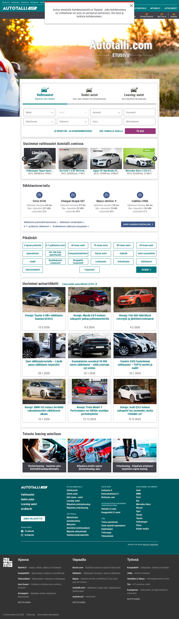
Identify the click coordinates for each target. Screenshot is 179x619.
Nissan (139, 507)
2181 (91, 284)
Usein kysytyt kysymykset (113, 525)
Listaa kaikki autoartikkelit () (79, 284)
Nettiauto (6, 2)
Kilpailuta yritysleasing (77, 507)
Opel (138, 511)
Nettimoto (15, 2)
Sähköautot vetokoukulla (72, 222)
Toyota (139, 518)
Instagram (29, 535)
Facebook (29, 531)
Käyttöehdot (107, 529)
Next (154, 158)
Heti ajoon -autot (75, 497)
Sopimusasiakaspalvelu (78, 535)
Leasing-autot (29, 504)
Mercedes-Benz (143, 504)
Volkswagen (141, 521)
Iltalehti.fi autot (108, 509)
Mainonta (71, 524)
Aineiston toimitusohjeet (78, 528)
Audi (138, 490)
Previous (24, 158)
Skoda (139, 514)
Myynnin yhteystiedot (77, 531)
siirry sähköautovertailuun (138, 224)
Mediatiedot (72, 517)
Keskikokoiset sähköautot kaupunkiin (71, 226)
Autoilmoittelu (73, 521)
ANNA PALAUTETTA (33, 518)
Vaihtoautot (27, 494)
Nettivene (25, 2)
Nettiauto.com (108, 497)
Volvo (138, 525)
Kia (137, 500)
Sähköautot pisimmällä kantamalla (41, 222)
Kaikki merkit (142, 528)
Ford (138, 497)
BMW (138, 493)
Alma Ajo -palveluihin (150, 545)
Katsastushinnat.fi (110, 493)
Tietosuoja (106, 532)
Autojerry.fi (106, 490)
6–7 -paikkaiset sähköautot (37, 226)
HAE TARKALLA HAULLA (111, 131)
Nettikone (34, 2)
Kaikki (146, 269)
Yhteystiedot (107, 536)
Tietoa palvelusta (109, 522)
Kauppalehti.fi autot (110, 512)
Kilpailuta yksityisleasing (78, 504)
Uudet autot (27, 499)
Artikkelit (26, 509)
